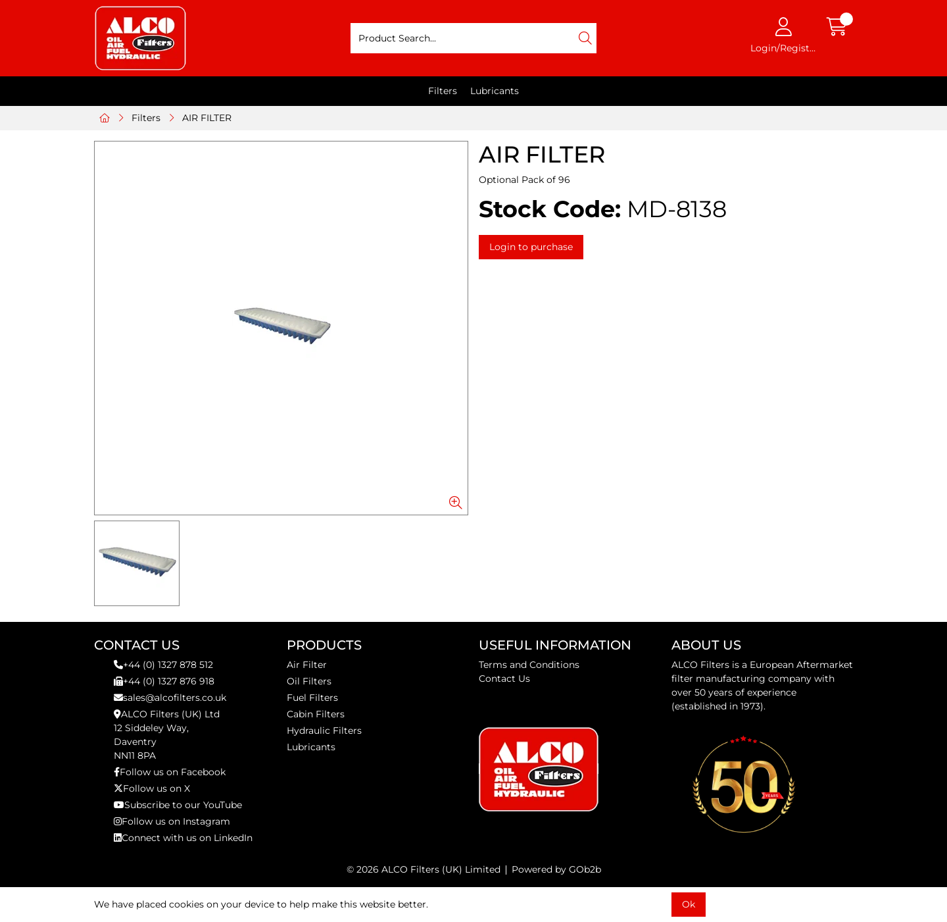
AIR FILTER (206, 118)
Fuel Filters (312, 698)
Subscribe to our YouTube (178, 805)
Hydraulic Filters (324, 730)
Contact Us (504, 678)
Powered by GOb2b (556, 869)
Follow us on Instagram (172, 821)
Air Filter (307, 665)
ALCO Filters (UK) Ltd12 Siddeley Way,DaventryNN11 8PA (167, 734)
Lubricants (494, 91)
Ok (688, 904)
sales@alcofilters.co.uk (170, 698)
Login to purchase (531, 247)
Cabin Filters (316, 714)
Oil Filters (309, 681)
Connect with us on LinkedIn (183, 838)
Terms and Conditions (529, 665)
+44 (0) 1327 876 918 (164, 681)
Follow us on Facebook (170, 772)
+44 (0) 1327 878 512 (163, 665)
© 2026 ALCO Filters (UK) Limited (423, 869)
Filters (442, 91)
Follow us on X (152, 788)
